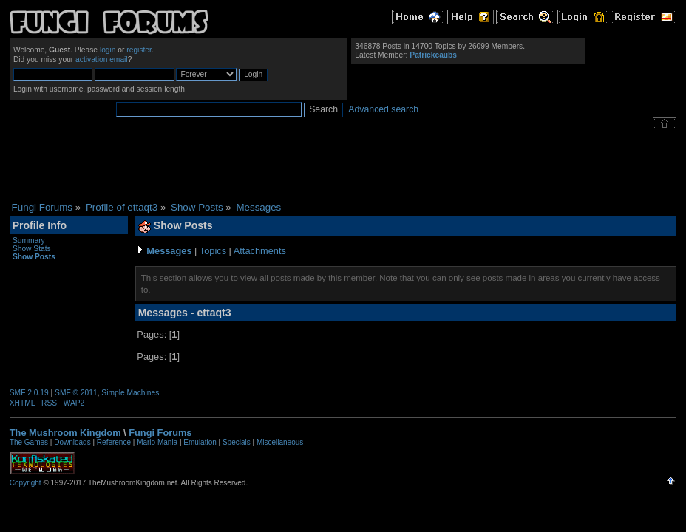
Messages (168, 250)
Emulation (199, 442)
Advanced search (383, 109)
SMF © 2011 (76, 393)
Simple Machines (130, 393)
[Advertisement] (343, 165)
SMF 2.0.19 (29, 393)
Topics (213, 250)
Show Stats (32, 249)
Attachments (260, 250)
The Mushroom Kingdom (65, 432)
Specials (237, 442)
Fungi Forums (160, 432)
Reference (114, 442)
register (139, 50)
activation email (101, 59)
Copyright (25, 483)
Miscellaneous (280, 442)
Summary (29, 240)
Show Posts (34, 257)
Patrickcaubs (433, 55)
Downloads (72, 442)
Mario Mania (157, 442)
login (108, 50)
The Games (29, 442)
